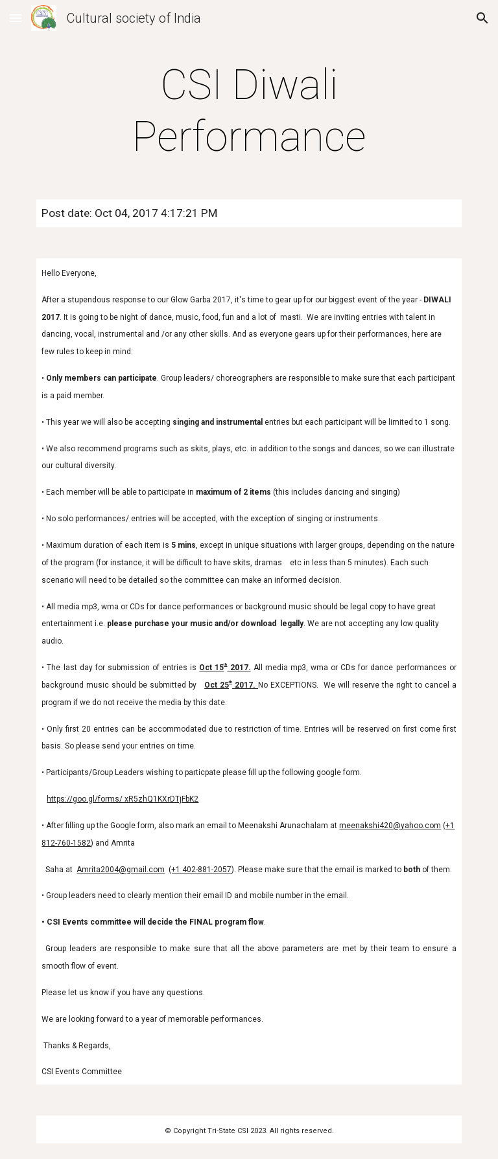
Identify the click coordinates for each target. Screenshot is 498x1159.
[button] (15, 18)
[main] (248, 111)
